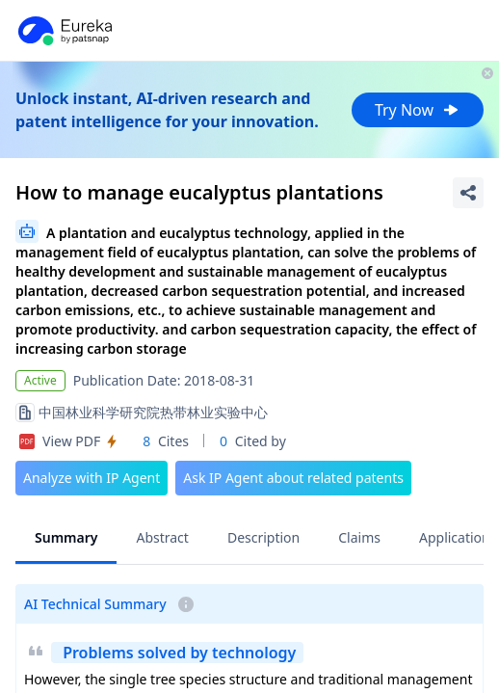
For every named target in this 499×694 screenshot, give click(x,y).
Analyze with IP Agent (91, 477)
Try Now (417, 109)
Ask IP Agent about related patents (293, 477)
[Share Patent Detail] (468, 192)
